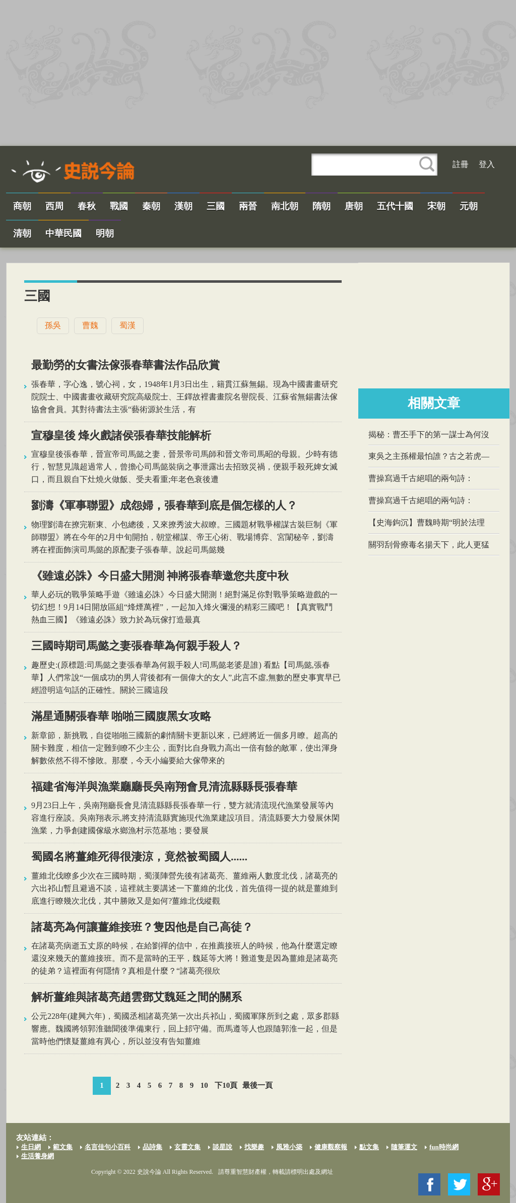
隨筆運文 (404, 1147)
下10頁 (226, 1085)
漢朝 (183, 206)
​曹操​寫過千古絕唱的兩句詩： (420, 478)
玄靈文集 (187, 1147)
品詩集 (152, 1147)
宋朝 (436, 206)
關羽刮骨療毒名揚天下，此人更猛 (428, 544)
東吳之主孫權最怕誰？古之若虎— (428, 456)
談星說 (222, 1147)
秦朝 (151, 206)
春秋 (87, 206)
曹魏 (90, 325)
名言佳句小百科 (108, 1147)
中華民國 (63, 233)
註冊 (461, 164)
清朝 (22, 233)
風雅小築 (289, 1147)
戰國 (119, 206)
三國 (216, 206)
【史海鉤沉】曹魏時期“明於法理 (426, 522)
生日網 (31, 1147)
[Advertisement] (258, 73)
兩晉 (248, 206)
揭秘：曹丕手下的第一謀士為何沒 (428, 434)
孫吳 (53, 325)
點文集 (369, 1147)
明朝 (105, 233)
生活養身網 (37, 1156)
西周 (54, 206)
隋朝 (321, 206)
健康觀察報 (330, 1147)
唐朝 (354, 206)
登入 (487, 164)
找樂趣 (254, 1147)
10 (204, 1085)
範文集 (63, 1147)
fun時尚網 (444, 1147)
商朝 (22, 206)
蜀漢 (127, 325)
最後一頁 (257, 1085)
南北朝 (284, 206)
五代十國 (395, 206)
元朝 (469, 206)
